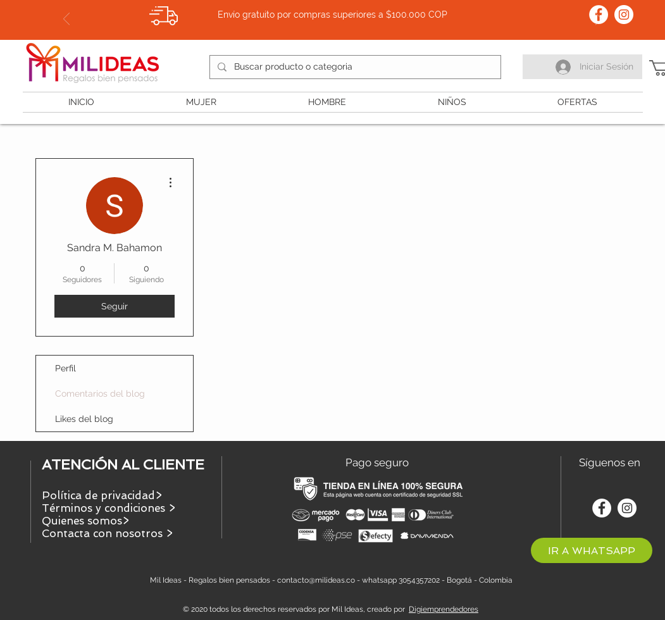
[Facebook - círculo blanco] (601, 508)
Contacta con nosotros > (107, 533)
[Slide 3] (344, 8)
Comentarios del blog (100, 393)
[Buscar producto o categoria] (354, 67)
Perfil (65, 368)
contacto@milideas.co (316, 580)
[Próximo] (598, 20)
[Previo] (66, 20)
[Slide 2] (333, 8)
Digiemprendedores (443, 609)
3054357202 (419, 580)
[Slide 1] (321, 8)
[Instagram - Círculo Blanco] (623, 14)
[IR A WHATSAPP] (591, 550)
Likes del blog (84, 419)
